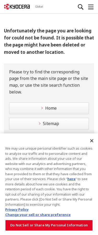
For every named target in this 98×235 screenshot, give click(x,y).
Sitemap (51, 123)
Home (51, 108)
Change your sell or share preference (38, 215)
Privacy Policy (16, 210)
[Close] (91, 141)
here (71, 179)
